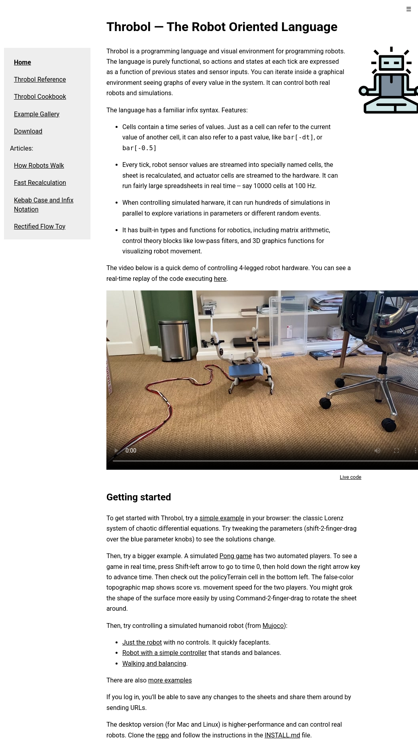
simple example (222, 518)
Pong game (236, 556)
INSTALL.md (282, 735)
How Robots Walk (39, 165)
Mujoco (273, 625)
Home (22, 62)
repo (162, 735)
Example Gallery (36, 114)
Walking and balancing (154, 663)
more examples (170, 680)
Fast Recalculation (40, 182)
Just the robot (142, 642)
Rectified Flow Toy (39, 226)
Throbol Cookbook (40, 96)
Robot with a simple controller (164, 653)
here (220, 278)
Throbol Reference (40, 79)
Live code (350, 477)
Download (28, 131)
